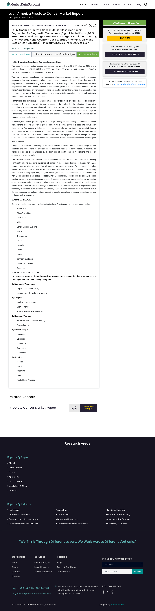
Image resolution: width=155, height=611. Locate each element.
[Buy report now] (124, 38)
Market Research (42, 567)
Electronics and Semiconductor (22, 519)
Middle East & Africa (17, 486)
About (106, 4)
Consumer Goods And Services (22, 523)
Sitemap (16, 576)
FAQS (59, 562)
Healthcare (24, 25)
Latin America (14, 481)
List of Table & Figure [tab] (65, 54)
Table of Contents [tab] (43, 54)
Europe (11, 472)
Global (11, 463)
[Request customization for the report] (125, 54)
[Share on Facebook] (86, 25)
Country (11, 490)
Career (15, 567)
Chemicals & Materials (18, 514)
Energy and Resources (67, 519)
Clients (116, 4)
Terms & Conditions (66, 567)
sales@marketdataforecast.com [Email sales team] (129, 84)
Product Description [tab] (20, 54)
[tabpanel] (54, 221)
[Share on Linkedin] (90, 25)
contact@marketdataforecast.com (31, 593)
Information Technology (118, 514)
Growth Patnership (43, 571)
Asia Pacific (13, 477)
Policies (62, 556)
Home (14, 25)
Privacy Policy (63, 571)
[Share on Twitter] (94, 25)
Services (95, 4)
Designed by (111, 604)
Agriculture (62, 510)
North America (14, 467)
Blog (139, 4)
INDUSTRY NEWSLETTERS (117, 559)
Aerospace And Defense (118, 519)
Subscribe (137, 571)
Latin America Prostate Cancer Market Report (50, 25)
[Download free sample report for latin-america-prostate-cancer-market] (124, 22)
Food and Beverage (115, 510)
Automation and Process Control (72, 523)
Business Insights (42, 562)
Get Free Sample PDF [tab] (88, 54)
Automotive (62, 514)
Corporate (18, 556)
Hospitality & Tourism (116, 523)
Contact (128, 4)
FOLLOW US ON (111, 586)
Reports (82, 4)
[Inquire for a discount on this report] (125, 71)
